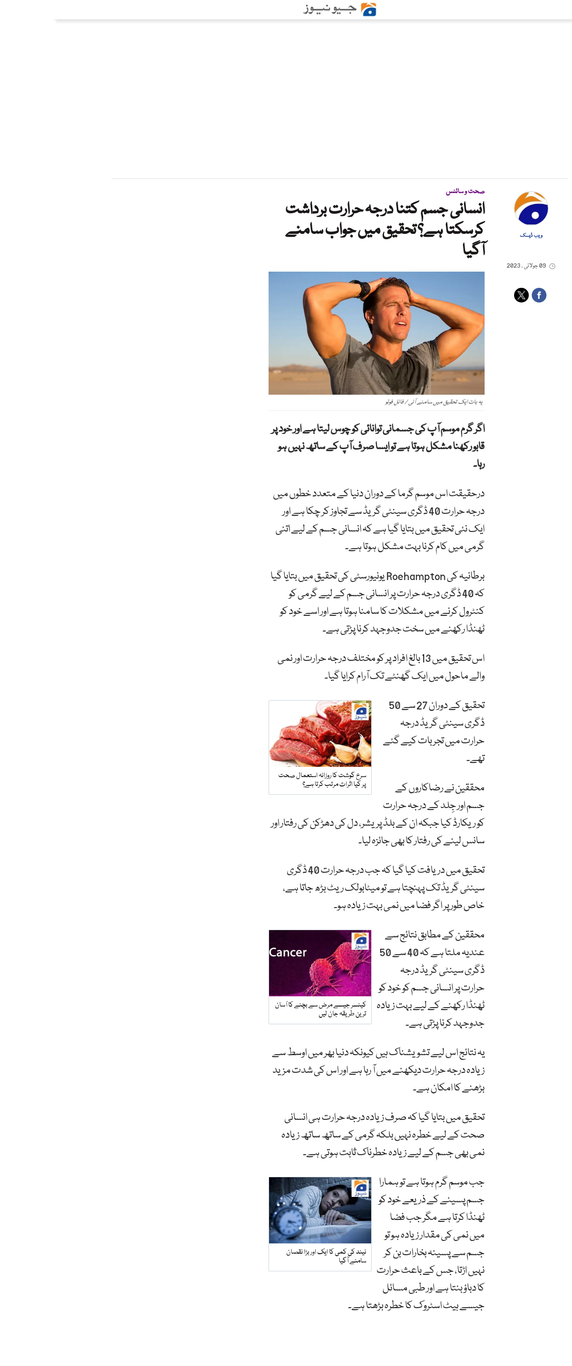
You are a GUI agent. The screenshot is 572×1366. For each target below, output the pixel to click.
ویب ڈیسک (477, 236)
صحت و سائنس (411, 191)
